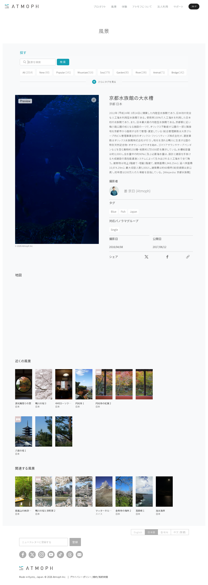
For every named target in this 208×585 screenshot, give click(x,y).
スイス (99, 513)
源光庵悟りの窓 (23, 402)
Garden (119, 72)
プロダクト (93, 6)
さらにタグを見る (104, 81)
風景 (107, 6)
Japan (133, 211)
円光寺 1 (79, 402)
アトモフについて (135, 6)
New (43, 72)
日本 (119, 103)
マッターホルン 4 (104, 509)
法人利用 (156, 6)
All (27, 72)
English (138, 531)
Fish (123, 211)
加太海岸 (160, 509)
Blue (113, 211)
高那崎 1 (140, 509)
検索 (63, 62)
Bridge (173, 72)
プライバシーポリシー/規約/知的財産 (89, 576)
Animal (155, 72)
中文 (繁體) (180, 531)
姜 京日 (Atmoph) (137, 190)
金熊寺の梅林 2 (123, 509)
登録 (75, 541)
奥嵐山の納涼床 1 (23, 509)
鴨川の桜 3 (40, 402)
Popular (61, 72)
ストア (189, 6)
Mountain (83, 72)
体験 (118, 6)
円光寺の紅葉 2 (103, 402)
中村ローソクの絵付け (63, 402)
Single (114, 229)
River (137, 72)
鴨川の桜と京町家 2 (45, 509)
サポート (172, 6)
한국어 (164, 531)
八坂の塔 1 (20, 449)
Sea (102, 72)
